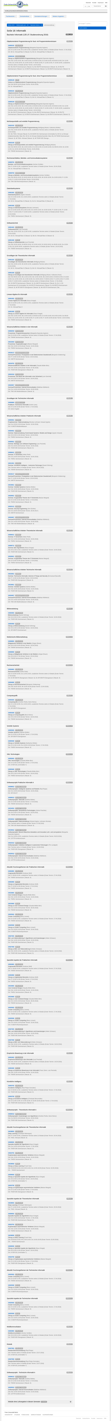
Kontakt (94, 2)
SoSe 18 (11, 25)
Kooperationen (48, 1414)
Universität (9, 1414)
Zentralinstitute (25, 16)
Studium (17, 1414)
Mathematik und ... (22, 25)
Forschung (25, 1414)
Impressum (101, 2)
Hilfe (106, 2)
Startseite (88, 2)
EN (89, 6)
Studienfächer (97, 6)
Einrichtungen (36, 1414)
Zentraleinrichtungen (42, 16)
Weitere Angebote (59, 16)
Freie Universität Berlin (11, 1412)
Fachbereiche (11, 16)
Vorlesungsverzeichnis (16, 11)
